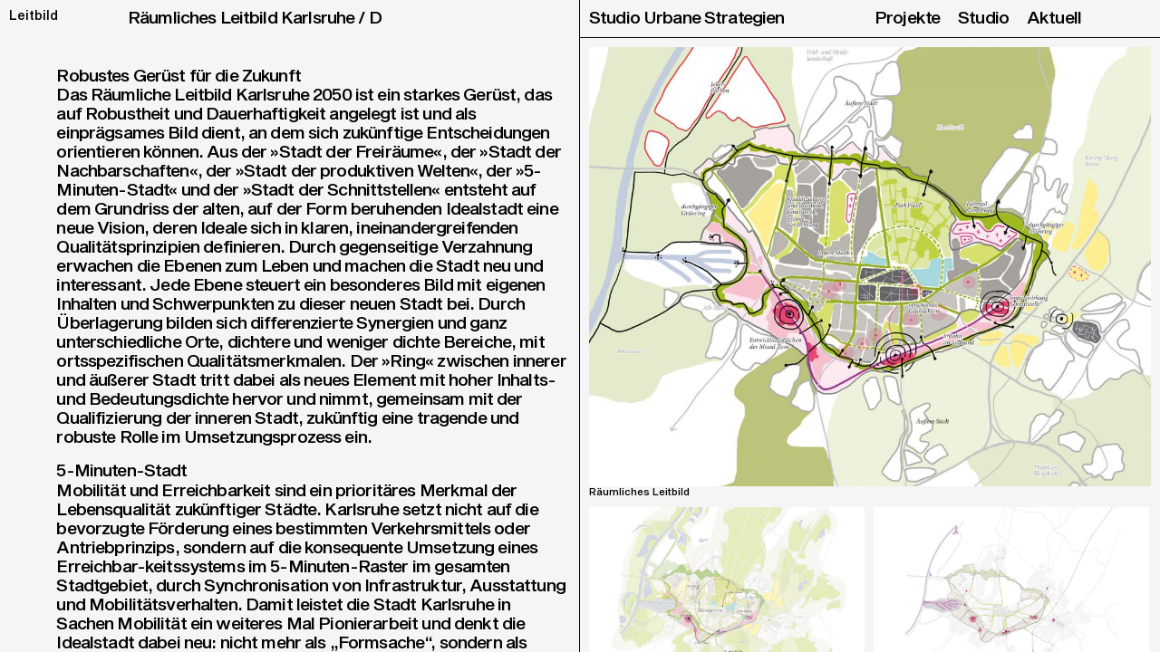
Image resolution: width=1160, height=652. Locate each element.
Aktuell (1054, 18)
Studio (983, 18)
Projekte (907, 18)
